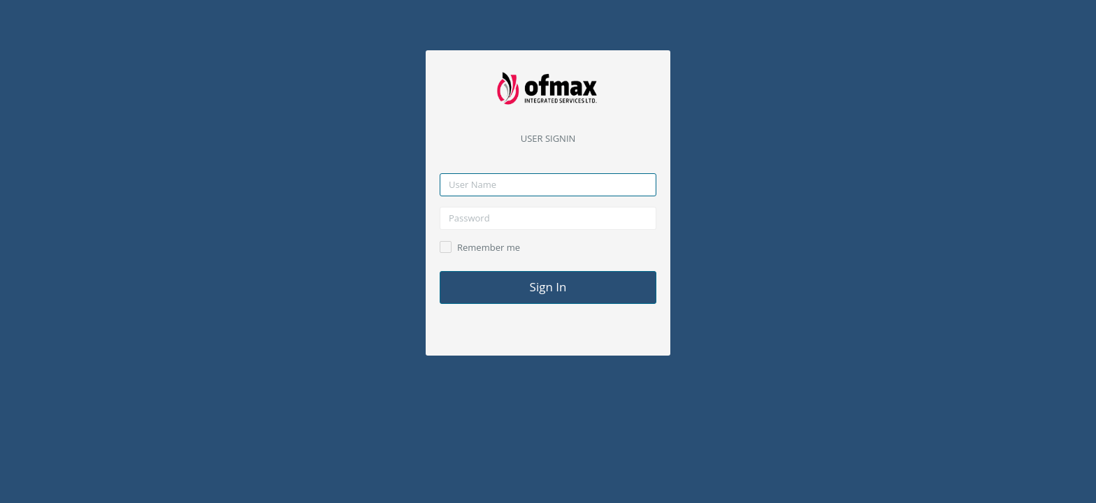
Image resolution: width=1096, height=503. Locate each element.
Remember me (488, 247)
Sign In (548, 287)
